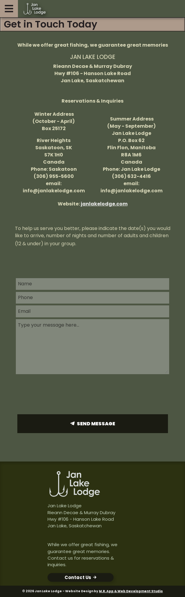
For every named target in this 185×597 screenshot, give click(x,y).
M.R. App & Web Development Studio (131, 591)
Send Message (96, 423)
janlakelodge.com (104, 203)
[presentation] (92, 394)
